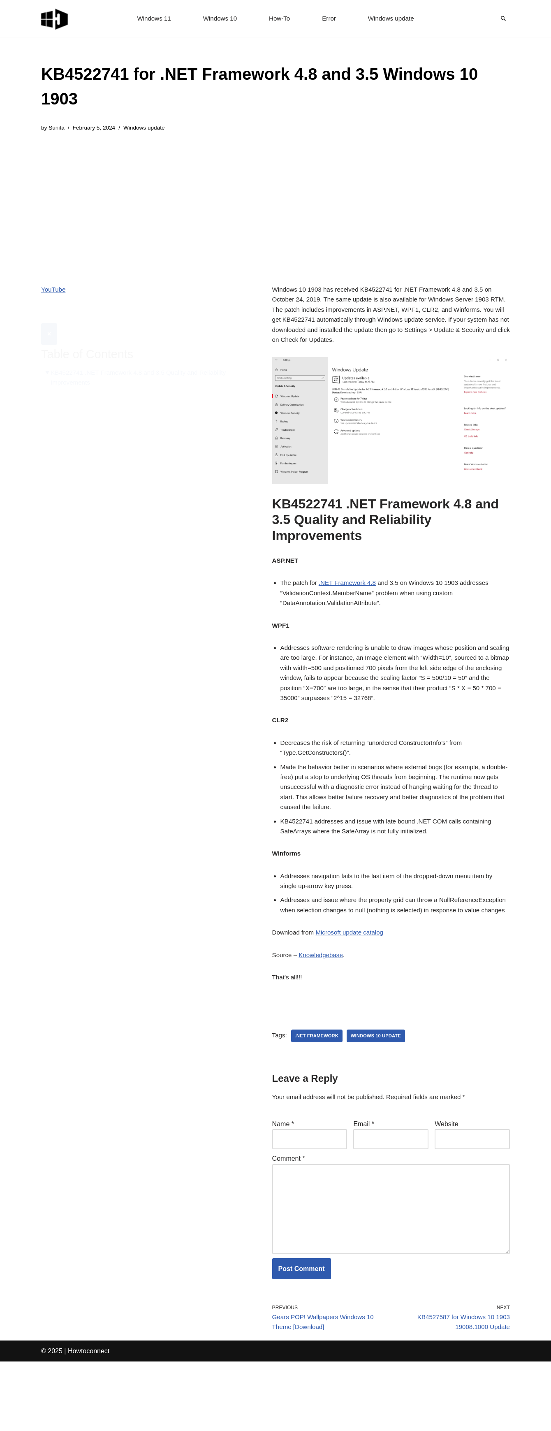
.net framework (319, 1089)
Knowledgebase (323, 1005)
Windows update (394, 18)
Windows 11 (151, 18)
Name (283, 1179)
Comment (288, 1215)
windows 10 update (380, 1089)
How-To (280, 18)
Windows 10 (218, 18)
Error (330, 18)
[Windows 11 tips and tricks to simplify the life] (55, 18)
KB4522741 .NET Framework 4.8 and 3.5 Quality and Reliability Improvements (144, 359)
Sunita (57, 128)
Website (446, 1179)
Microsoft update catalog (354, 982)
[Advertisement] (275, 203)
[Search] (503, 18)
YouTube (54, 291)
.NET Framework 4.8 (351, 592)
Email (363, 1179)
